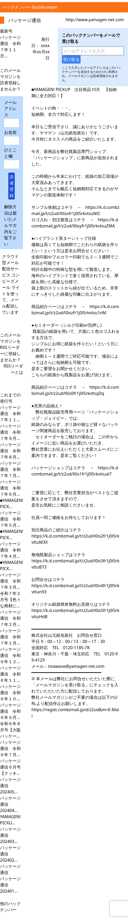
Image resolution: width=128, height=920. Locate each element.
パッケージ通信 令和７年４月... (10, 550)
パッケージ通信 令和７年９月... (10, 432)
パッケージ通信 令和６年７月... (10, 748)
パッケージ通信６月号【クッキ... (10, 767)
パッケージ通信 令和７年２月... (10, 618)
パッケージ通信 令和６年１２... (10, 655)
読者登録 (12, 186)
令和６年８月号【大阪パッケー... (10, 730)
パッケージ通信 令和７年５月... (10, 519)
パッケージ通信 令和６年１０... (10, 693)
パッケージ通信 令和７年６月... (10, 488)
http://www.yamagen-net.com (95, 19)
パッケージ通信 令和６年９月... (10, 711)
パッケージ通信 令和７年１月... (10, 637)
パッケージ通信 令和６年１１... (10, 674)
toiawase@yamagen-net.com (76, 666)
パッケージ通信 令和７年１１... (10, 413)
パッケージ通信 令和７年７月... (10, 469)
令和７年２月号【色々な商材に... (10, 600)
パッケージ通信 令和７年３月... (10, 581)
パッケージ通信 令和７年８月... (10, 451)
